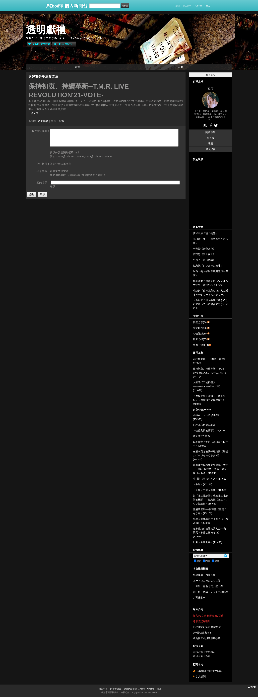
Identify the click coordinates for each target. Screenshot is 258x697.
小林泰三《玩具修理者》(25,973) (206, 417)
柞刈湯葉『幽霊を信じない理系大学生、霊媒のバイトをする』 (210, 282)
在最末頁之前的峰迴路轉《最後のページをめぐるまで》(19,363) (210, 455)
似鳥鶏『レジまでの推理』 (208, 265)
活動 (180, 67)
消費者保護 (115, 689)
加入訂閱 (201, 676)
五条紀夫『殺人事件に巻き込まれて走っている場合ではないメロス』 (210, 304)
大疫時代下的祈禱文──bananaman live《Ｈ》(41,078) (207, 386)
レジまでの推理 (219, 591)
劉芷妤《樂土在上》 (204, 254)
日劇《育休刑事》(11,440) (207, 542)
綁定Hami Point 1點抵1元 (207, 627)
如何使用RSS (214, 670)
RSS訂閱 (201, 670)
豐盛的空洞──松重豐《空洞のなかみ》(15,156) (209, 511)
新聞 (178, 6)
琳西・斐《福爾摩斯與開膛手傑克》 (210, 273)
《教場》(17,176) (202, 484)
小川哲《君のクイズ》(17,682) (210, 478)
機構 (205, 591)
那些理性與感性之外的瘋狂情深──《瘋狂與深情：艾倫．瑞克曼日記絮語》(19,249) (210, 469)
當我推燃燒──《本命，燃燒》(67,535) (209, 361)
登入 (208, 6)
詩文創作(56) (200, 327)
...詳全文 (33, 113)
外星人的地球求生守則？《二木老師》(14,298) (210, 520)
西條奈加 (210, 574)
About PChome (147, 689)
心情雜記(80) (200, 333)
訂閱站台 (62, 44)
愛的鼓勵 (38, 44)
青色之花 (208, 586)
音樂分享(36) (200, 322)
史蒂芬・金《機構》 (204, 259)
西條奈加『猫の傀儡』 (205, 233)
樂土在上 (220, 586)
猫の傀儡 (198, 574)
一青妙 (196, 586)
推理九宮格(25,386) (204, 424)
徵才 (159, 689)
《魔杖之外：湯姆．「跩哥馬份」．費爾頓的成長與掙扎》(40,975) (209, 399)
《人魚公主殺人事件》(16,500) (210, 490)
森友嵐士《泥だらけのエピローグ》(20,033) (210, 443)
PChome (198, 6)
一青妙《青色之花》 (204, 248)
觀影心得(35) (200, 339)
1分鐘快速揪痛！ (202, 632)
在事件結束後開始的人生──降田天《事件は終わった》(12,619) (209, 532)
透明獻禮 (46, 29)
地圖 (210, 143)
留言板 (210, 137)
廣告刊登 (103, 689)
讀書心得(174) (201, 344)
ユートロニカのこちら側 (206, 580)
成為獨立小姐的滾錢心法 (206, 638)
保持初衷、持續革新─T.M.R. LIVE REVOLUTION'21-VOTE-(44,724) (210, 372)
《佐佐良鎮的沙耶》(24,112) (209, 430)
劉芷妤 (196, 591)
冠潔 (61, 121)
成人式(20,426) (201, 436)
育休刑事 (200, 597)
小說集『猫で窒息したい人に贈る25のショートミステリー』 (210, 292)
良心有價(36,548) (202, 409)
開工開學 (187, 6)
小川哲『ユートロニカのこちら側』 (210, 241)
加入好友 (210, 149)
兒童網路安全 (130, 689)
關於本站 (210, 132)
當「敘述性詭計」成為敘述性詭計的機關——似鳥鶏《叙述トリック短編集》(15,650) (210, 499)
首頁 (77, 67)
